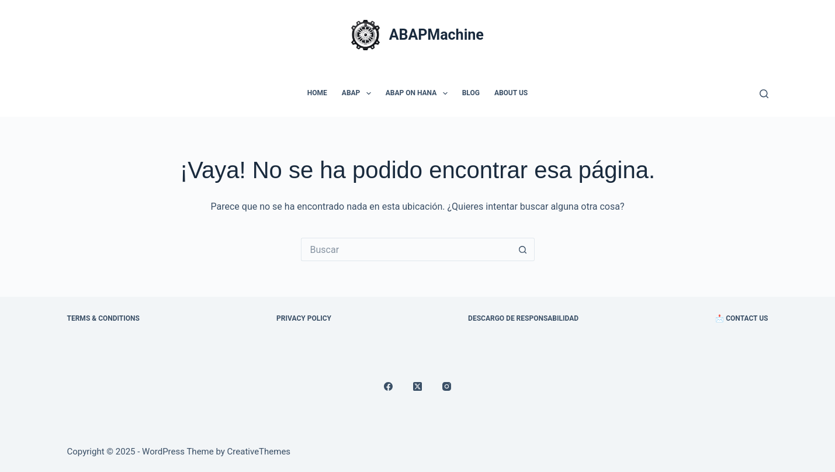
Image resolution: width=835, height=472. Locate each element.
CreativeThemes (259, 451)
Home (317, 93)
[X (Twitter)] (417, 386)
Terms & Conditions (103, 318)
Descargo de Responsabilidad (523, 318)
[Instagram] (446, 386)
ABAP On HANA (419, 93)
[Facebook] (388, 386)
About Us (511, 93)
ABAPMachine (436, 34)
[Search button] (523, 249)
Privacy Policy (303, 318)
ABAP (359, 93)
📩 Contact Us (741, 318)
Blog (471, 93)
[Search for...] (406, 249)
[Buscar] (764, 93)
